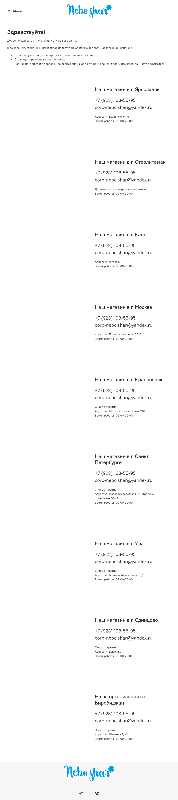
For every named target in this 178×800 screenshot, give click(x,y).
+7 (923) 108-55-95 (115, 100)
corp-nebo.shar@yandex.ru (123, 107)
